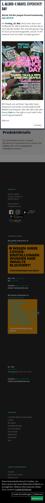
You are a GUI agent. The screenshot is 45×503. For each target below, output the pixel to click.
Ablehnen (38, 494)
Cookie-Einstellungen (21, 494)
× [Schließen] (41, 3)
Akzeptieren (37, 498)
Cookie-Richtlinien (23, 489)
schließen (38, 125)
